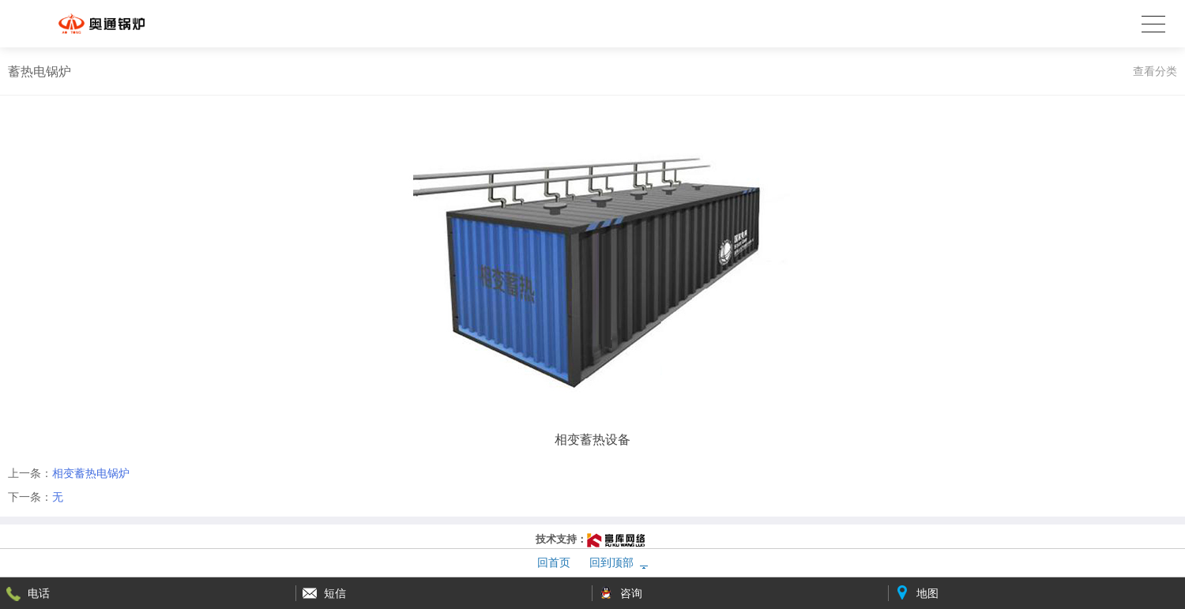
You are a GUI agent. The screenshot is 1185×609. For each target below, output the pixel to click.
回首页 (553, 562)
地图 (927, 593)
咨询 (631, 593)
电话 (39, 593)
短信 (335, 593)
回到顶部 (611, 562)
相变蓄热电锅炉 (91, 473)
